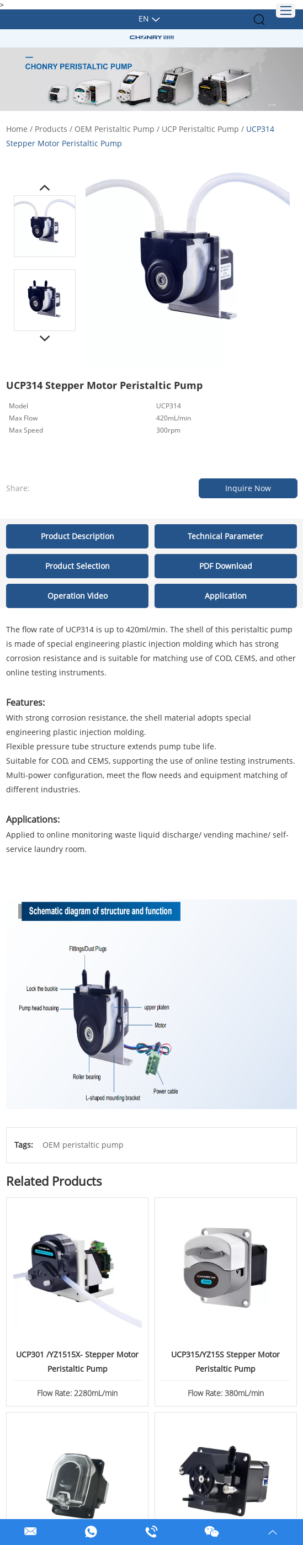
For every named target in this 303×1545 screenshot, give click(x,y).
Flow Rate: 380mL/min (226, 1392)
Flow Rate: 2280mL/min (77, 1392)
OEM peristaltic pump (83, 1144)
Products (51, 129)
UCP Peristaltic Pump (200, 129)
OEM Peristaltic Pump (115, 129)
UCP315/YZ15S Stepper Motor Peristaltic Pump (225, 1361)
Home (17, 129)
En (144, 18)
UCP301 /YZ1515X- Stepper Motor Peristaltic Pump (77, 1361)
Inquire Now (248, 488)
